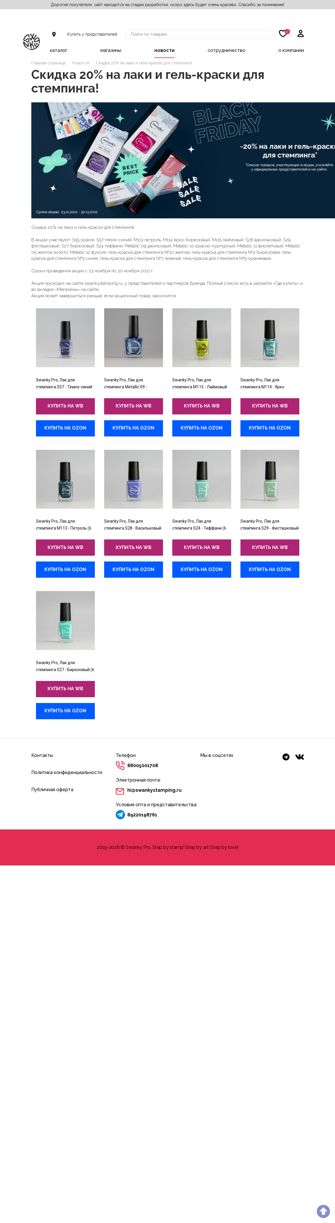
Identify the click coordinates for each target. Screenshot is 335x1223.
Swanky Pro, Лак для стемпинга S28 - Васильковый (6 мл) (132, 528)
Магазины (110, 50)
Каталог (58, 50)
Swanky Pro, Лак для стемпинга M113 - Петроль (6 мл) (63, 528)
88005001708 (142, 765)
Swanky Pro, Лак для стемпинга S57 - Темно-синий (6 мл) (64, 387)
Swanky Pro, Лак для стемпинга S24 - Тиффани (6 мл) (199, 528)
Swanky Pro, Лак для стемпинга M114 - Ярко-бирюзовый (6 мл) (262, 387)
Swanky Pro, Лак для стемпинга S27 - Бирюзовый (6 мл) (65, 669)
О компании (291, 50)
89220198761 (142, 815)
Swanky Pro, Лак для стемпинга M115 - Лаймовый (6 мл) (199, 387)
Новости (164, 50)
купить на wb (65, 406)
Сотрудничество (226, 50)
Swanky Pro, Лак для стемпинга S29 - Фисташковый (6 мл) (269, 528)
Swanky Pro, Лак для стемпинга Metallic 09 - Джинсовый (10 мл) (125, 387)
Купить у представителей (92, 34)
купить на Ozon (65, 428)
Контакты (42, 755)
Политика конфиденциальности (66, 772)
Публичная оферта (52, 789)
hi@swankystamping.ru (154, 790)
